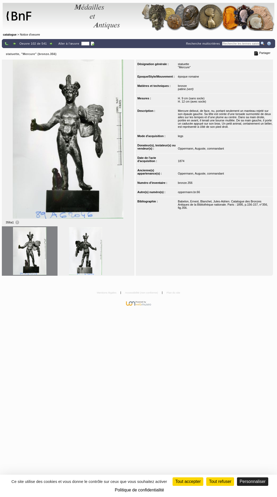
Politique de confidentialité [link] (139, 490)
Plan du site (173, 292)
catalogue (9, 34)
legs (180, 136)
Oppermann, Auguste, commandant (201, 148)
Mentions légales (107, 292)
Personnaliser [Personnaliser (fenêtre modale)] (253, 481)
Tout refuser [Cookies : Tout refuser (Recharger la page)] (220, 481)
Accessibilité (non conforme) (142, 292)
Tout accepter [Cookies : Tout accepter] (188, 481)
